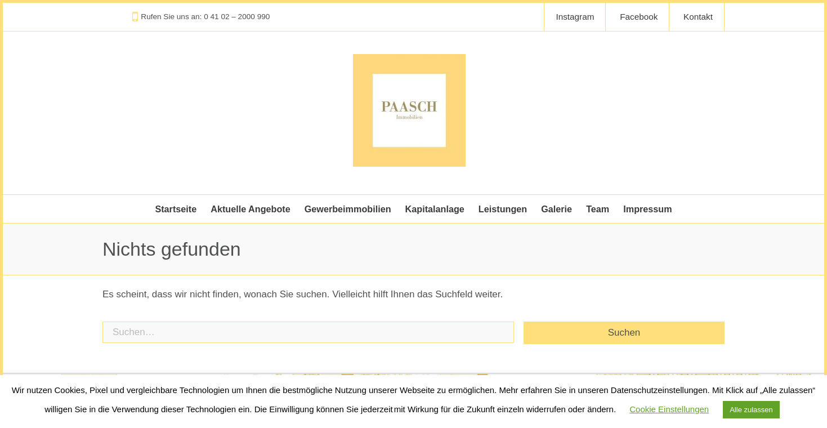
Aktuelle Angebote (250, 209)
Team (597, 209)
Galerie (556, 209)
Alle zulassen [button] (751, 409)
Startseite (175, 209)
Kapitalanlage (434, 209)
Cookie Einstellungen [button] (669, 409)
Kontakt (698, 16)
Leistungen (503, 209)
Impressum (647, 209)
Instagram (575, 16)
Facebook (639, 16)
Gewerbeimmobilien (348, 209)
